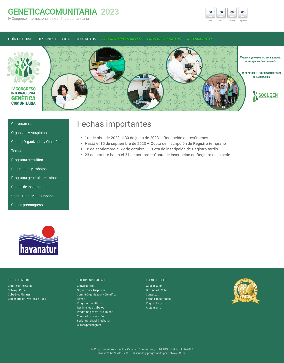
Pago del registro (156, 303)
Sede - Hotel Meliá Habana (32, 195)
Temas (16, 150)
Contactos (86, 39)
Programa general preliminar (34, 177)
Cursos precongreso (27, 204)
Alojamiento (153, 307)
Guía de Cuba (20, 39)
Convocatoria (21, 123)
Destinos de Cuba (53, 39)
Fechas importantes (158, 299)
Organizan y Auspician (29, 132)
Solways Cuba (17, 290)
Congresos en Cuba (20, 286)
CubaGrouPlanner (19, 294)
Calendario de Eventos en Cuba (27, 299)
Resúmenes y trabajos (29, 168)
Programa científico (27, 159)
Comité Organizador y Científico (36, 141)
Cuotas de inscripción (28, 186)
